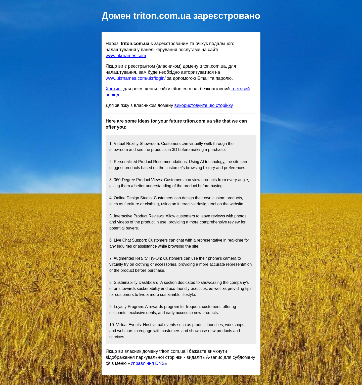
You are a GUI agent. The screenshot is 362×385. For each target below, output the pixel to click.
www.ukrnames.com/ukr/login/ (136, 78)
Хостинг (114, 88)
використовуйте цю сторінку (203, 105)
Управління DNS (147, 363)
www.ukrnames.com (126, 55)
